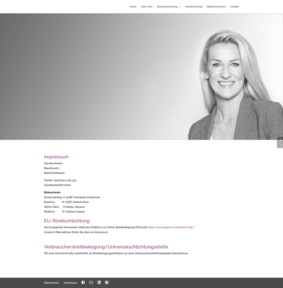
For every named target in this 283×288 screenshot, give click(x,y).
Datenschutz (51, 282)
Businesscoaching (167, 6)
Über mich (147, 6)
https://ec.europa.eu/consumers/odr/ (171, 227)
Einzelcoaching (193, 6)
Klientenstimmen (216, 6)
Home (133, 6)
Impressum (70, 282)
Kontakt (234, 6)
